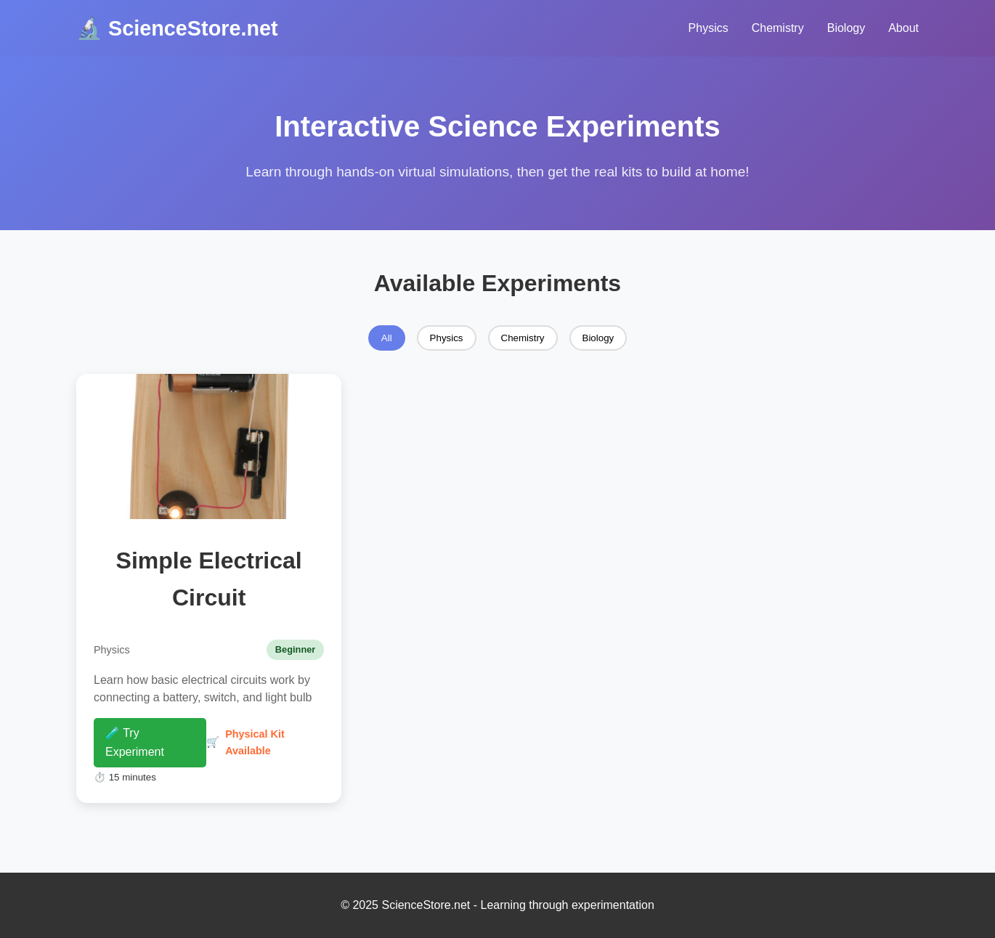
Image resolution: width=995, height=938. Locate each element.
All (386, 338)
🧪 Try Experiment (134, 742)
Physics (708, 28)
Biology (846, 28)
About (903, 28)
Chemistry (778, 28)
